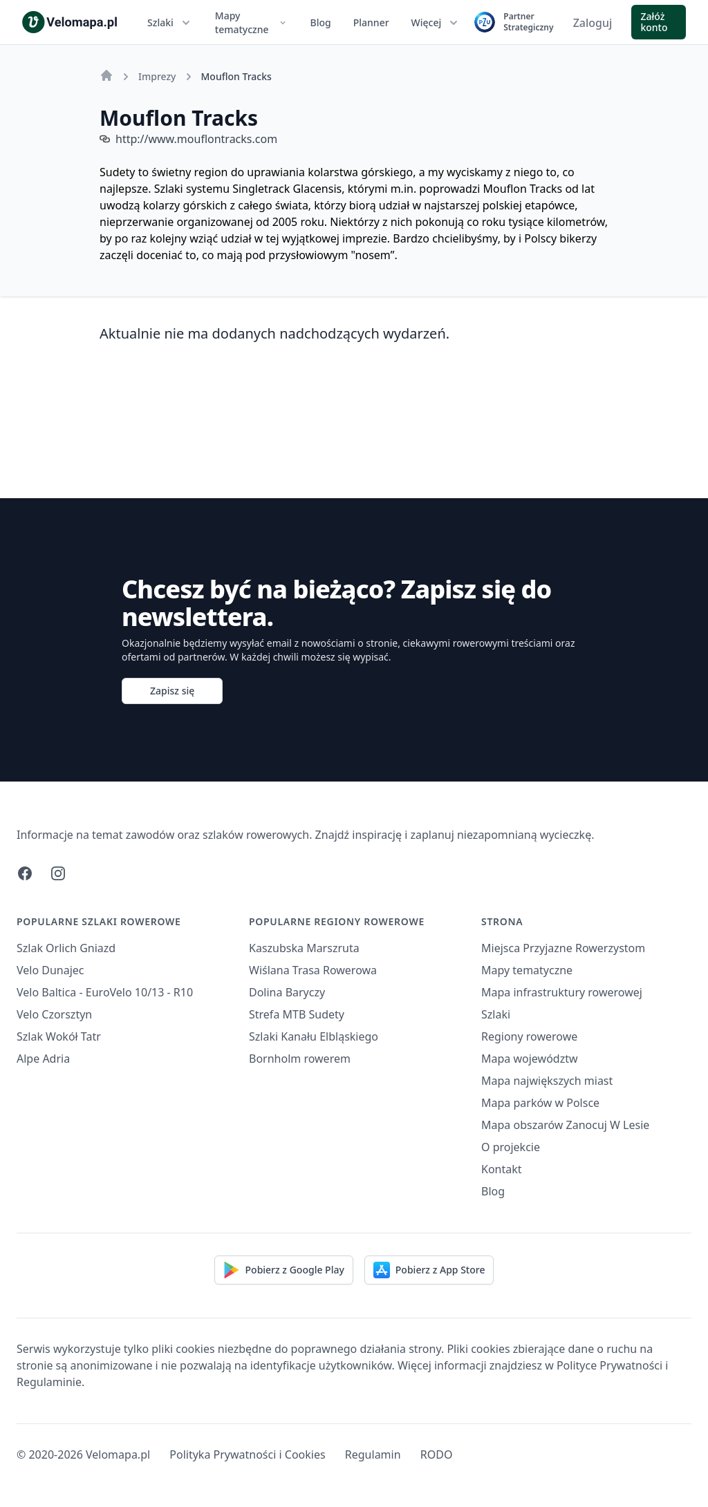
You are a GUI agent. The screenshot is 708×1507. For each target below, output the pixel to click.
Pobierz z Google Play (283, 1270)
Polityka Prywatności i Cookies (247, 1454)
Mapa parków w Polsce (540, 1102)
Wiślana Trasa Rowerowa (313, 970)
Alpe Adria (43, 1058)
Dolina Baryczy (287, 992)
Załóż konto (653, 22)
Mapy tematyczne (251, 22)
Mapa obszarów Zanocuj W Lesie (565, 1124)
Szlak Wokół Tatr (59, 1036)
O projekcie (510, 1147)
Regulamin (373, 1454)
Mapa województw (529, 1058)
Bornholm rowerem (300, 1058)
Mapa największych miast (547, 1080)
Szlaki (170, 23)
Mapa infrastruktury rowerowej (561, 992)
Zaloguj (593, 22)
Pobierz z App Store (429, 1270)
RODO (436, 1454)
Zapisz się (172, 690)
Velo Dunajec (50, 970)
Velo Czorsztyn (54, 1014)
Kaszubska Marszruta (304, 948)
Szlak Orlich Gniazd (66, 948)
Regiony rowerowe (529, 1036)
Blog (320, 22)
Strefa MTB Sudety (296, 1014)
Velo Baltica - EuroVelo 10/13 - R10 (105, 992)
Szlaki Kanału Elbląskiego (313, 1036)
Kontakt (501, 1169)
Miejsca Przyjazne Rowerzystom (563, 948)
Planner (371, 22)
